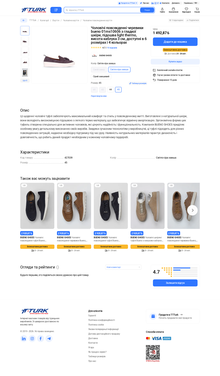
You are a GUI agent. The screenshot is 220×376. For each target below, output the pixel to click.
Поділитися (192, 20)
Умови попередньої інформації (103, 329)
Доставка (93, 338)
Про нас (92, 361)
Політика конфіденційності (101, 320)
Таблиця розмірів (137, 83)
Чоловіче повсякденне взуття (97, 20)
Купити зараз (175, 61)
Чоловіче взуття (71, 20)
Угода (91, 347)
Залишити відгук (175, 282)
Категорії (44, 20)
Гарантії (92, 315)
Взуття (55, 20)
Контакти (93, 342)
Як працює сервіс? (97, 352)
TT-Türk (32, 20)
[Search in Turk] (109, 10)
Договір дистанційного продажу (104, 333)
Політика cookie (96, 324)
